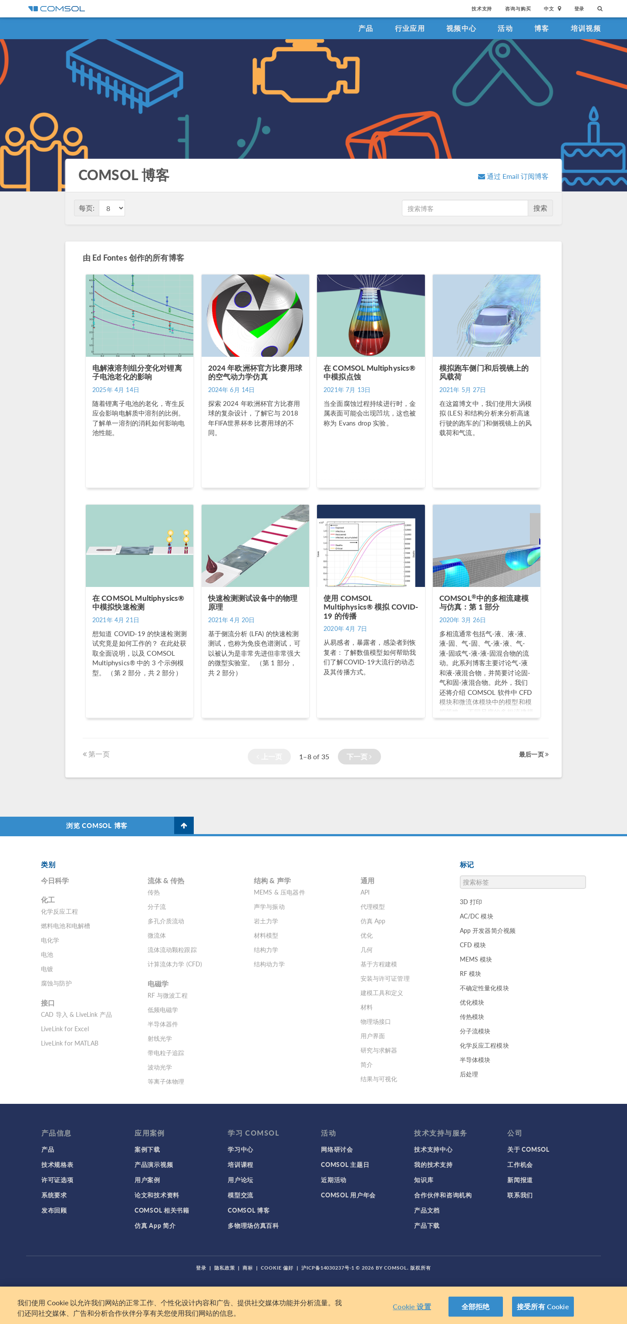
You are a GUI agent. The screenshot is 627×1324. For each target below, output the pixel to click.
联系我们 (520, 1194)
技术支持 (482, 8)
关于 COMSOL (528, 1149)
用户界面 (373, 1035)
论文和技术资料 (157, 1194)
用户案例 (147, 1179)
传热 (154, 892)
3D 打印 (471, 901)
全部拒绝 (476, 1306)
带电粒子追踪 (166, 1052)
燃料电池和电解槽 (65, 925)
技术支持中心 (433, 1149)
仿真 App (373, 920)
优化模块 (472, 1002)
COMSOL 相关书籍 (162, 1210)
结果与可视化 (379, 1078)
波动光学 (160, 1067)
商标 (248, 1267)
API (365, 892)
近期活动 (334, 1179)
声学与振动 (269, 906)
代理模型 (373, 906)
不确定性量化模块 (484, 987)
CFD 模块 (473, 944)
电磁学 (158, 984)
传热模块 (472, 1016)
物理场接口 (376, 1021)
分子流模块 (475, 1030)
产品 (366, 28)
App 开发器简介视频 (488, 930)
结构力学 (266, 949)
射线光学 (160, 1038)
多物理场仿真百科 (253, 1225)
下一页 (359, 756)
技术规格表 (57, 1164)
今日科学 (55, 880)
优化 (367, 935)
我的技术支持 (433, 1164)
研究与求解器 (379, 1050)
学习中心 (240, 1149)
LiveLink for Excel (65, 1028)
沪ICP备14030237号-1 (327, 1267)
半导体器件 (163, 1023)
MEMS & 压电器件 (279, 892)
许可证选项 (57, 1179)
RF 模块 (471, 973)
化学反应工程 (59, 911)
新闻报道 (520, 1179)
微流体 (157, 935)
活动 (505, 28)
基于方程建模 (379, 963)
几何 (367, 949)
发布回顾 (54, 1210)
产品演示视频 (154, 1164)
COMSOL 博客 (249, 1210)
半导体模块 (475, 1059)
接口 (48, 1003)
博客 (541, 28)
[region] (313, 1305)
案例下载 (147, 1149)
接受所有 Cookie (543, 1306)
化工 (48, 900)
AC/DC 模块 (476, 916)
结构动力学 (269, 963)
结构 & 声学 (272, 880)
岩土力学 (266, 920)
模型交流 (240, 1194)
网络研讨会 (337, 1149)
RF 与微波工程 (168, 995)
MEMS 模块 (476, 959)
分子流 (157, 906)
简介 (367, 1064)
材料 (367, 1006)
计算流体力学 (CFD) (175, 963)
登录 (579, 8)
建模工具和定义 (382, 992)
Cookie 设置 (412, 1306)
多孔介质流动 (166, 920)
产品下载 (427, 1225)
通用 (367, 880)
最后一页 (534, 754)
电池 (47, 954)
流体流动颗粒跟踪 (172, 949)
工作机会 (520, 1164)
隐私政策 (224, 1267)
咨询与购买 (518, 8)
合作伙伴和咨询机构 (443, 1194)
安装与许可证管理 (385, 978)
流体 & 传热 (166, 880)
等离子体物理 (166, 1081)
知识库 (423, 1179)
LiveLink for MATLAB (69, 1043)
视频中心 (461, 28)
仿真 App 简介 (155, 1225)
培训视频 (586, 28)
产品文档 (427, 1210)
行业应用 (410, 28)
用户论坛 (240, 1179)
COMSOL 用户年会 (348, 1194)
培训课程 (240, 1164)
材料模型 (266, 935)
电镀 (47, 968)
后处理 (469, 1073)
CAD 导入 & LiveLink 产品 (76, 1014)
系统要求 (54, 1194)
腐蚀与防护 (56, 983)
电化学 (50, 939)
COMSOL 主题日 (345, 1164)
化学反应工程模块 (484, 1045)
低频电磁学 (163, 1009)
